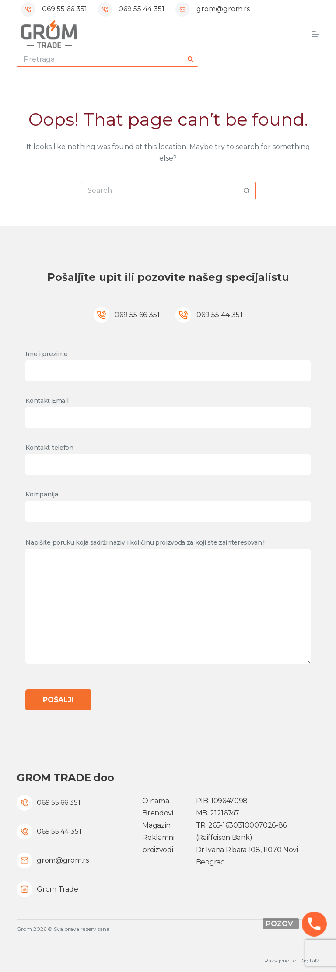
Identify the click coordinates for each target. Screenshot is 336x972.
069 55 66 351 (64, 9)
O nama (155, 801)
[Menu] (315, 34)
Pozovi (280, 924)
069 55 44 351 (141, 9)
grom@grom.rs (223, 9)
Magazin (156, 825)
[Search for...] (100, 59)
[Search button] (190, 59)
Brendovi (157, 813)
